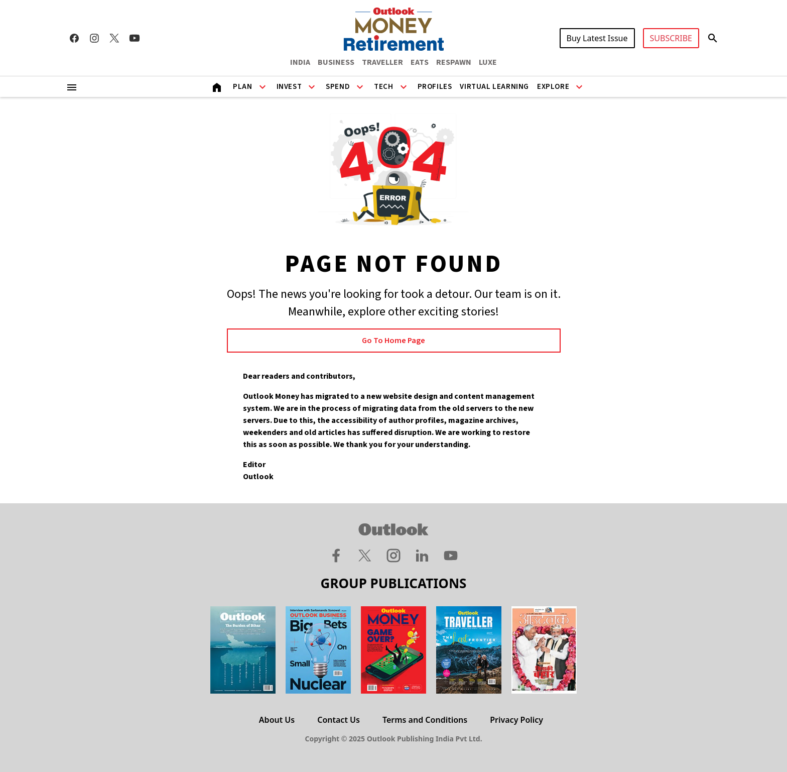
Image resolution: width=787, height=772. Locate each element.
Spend (338, 86)
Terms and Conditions (424, 719)
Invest (289, 86)
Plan (242, 86)
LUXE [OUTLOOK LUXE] (488, 62)
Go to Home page (393, 340)
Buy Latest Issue (597, 38)
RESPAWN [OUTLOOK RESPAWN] (453, 62)
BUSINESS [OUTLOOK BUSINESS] (336, 62)
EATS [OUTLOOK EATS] (420, 62)
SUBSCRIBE (671, 38)
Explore (553, 86)
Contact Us (338, 719)
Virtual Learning (494, 86)
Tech (383, 86)
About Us (277, 719)
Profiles (435, 86)
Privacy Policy (516, 719)
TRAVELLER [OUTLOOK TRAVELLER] (382, 62)
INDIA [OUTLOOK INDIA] (300, 62)
